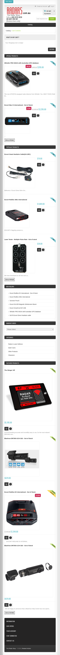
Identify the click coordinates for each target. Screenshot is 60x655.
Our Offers (10, 626)
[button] (52, 18)
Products (12, 363)
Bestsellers (10, 286)
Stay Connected (11, 636)
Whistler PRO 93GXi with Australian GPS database (21, 63)
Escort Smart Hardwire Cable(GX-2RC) (17, 154)
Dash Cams (12, 348)
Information (10, 621)
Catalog (8, 30)
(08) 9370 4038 (17, 17)
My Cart (49, 11)
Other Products (13, 351)
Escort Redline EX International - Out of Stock (24, 293)
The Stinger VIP (9, 370)
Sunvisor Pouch (14, 300)
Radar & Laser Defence (15, 344)
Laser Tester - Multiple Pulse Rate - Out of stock (20, 239)
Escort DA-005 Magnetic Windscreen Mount (23, 304)
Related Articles (26, 648)
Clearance (11, 355)
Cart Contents (16, 30)
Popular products (12, 147)
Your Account (11, 631)
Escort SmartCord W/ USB (18, 308)
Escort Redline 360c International (15, 199)
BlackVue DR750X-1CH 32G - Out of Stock (18, 545)
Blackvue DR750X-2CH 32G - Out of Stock (18, 438)
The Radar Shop (11, 648)
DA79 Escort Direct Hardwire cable (20, 315)
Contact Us (10, 641)
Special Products (12, 56)
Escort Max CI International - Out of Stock (18, 105)
